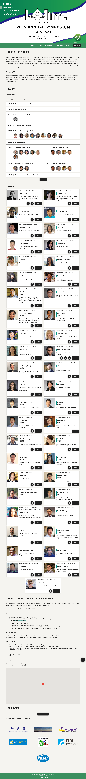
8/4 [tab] (25, 99)
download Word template (19, 620)
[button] (43, 684)
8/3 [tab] (12, 99)
